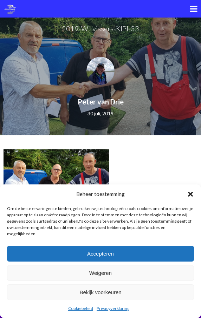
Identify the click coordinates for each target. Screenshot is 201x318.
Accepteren (100, 254)
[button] (190, 194)
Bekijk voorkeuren (100, 292)
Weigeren (100, 273)
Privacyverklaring (113, 308)
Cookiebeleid (80, 308)
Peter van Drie (101, 101)
